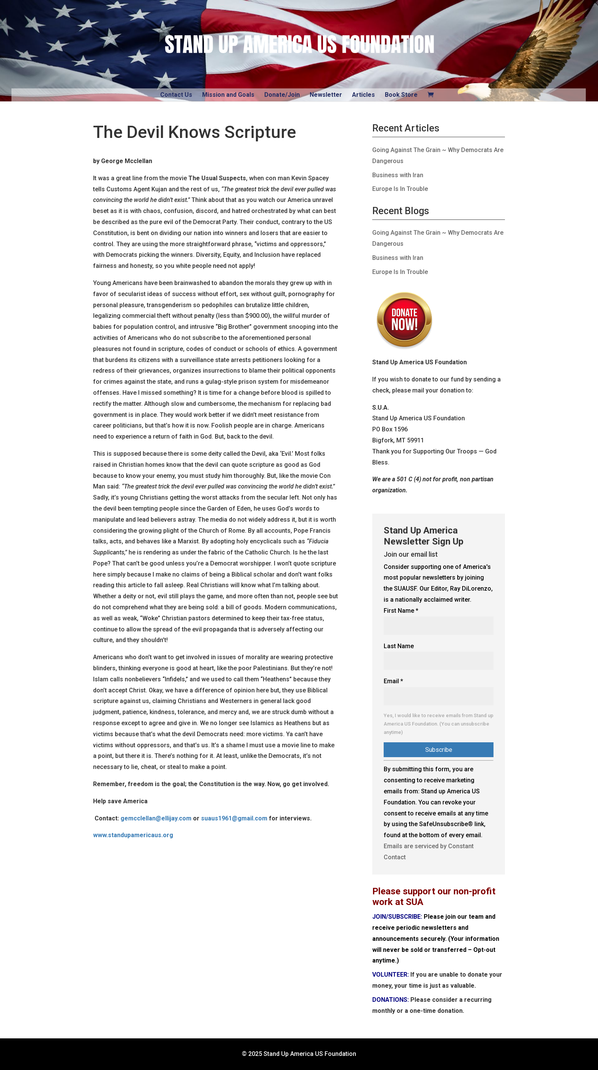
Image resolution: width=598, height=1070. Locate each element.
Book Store (401, 94)
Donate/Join (282, 94)
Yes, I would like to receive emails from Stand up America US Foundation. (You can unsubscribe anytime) (439, 724)
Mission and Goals (228, 94)
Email (393, 681)
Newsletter (326, 94)
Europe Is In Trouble (400, 188)
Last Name (399, 646)
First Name (401, 610)
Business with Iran (397, 175)
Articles (363, 94)
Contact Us (176, 94)
